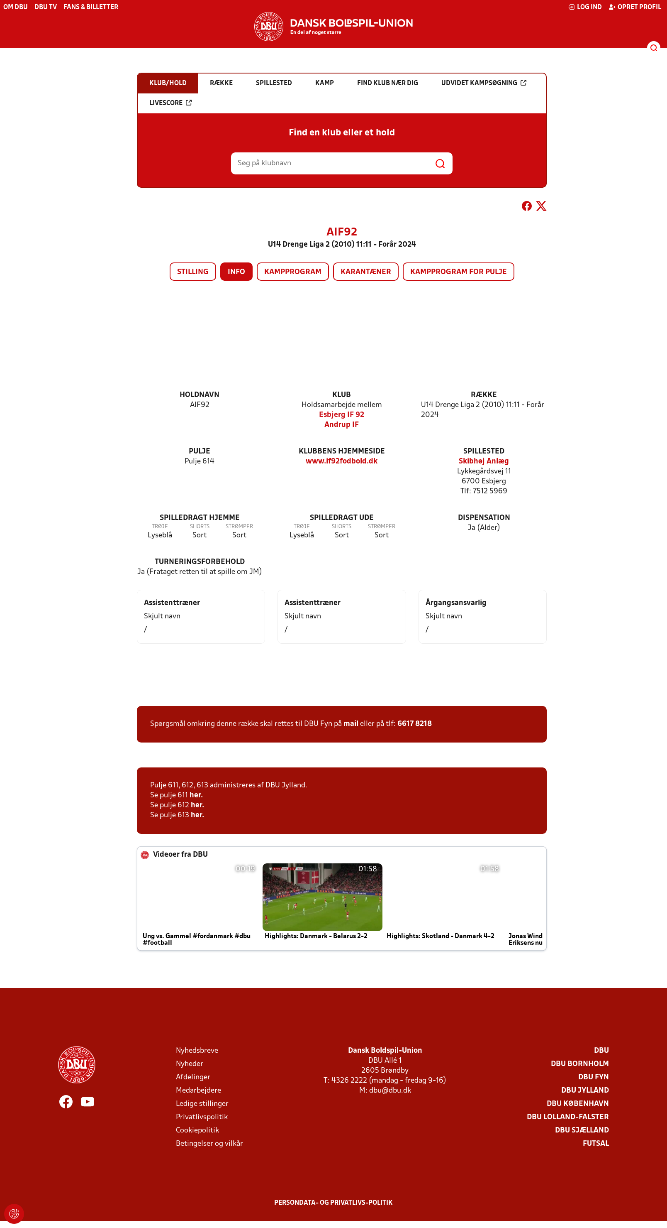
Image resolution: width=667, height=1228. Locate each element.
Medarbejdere (198, 1090)
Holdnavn (199, 395)
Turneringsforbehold (200, 562)
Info (236, 272)
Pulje (199, 451)
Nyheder (189, 1064)
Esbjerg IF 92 (341, 415)
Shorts (199, 526)
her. (196, 795)
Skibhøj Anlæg (484, 461)
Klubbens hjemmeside (342, 451)
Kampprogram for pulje (458, 272)
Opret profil (635, 7)
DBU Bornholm (580, 1064)
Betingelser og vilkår (209, 1143)
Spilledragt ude (342, 518)
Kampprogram (292, 272)
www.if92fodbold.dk (341, 461)
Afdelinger (193, 1077)
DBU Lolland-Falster (568, 1117)
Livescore (170, 103)
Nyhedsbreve (197, 1050)
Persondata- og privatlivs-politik (333, 1203)
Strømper (239, 526)
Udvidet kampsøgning (483, 83)
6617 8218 (414, 724)
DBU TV (45, 7)
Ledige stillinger (202, 1104)
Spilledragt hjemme (200, 518)
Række (484, 395)
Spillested (483, 451)
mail (350, 724)
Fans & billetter (90, 7)
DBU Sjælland (582, 1130)
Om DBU (15, 7)
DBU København (578, 1104)
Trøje (160, 526)
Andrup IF (341, 425)
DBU (601, 1050)
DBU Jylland (585, 1090)
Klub (341, 395)
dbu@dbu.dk (390, 1090)
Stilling (193, 272)
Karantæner (366, 272)
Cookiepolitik (197, 1130)
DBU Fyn (593, 1077)
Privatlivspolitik (202, 1117)
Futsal (596, 1143)
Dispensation (484, 518)
